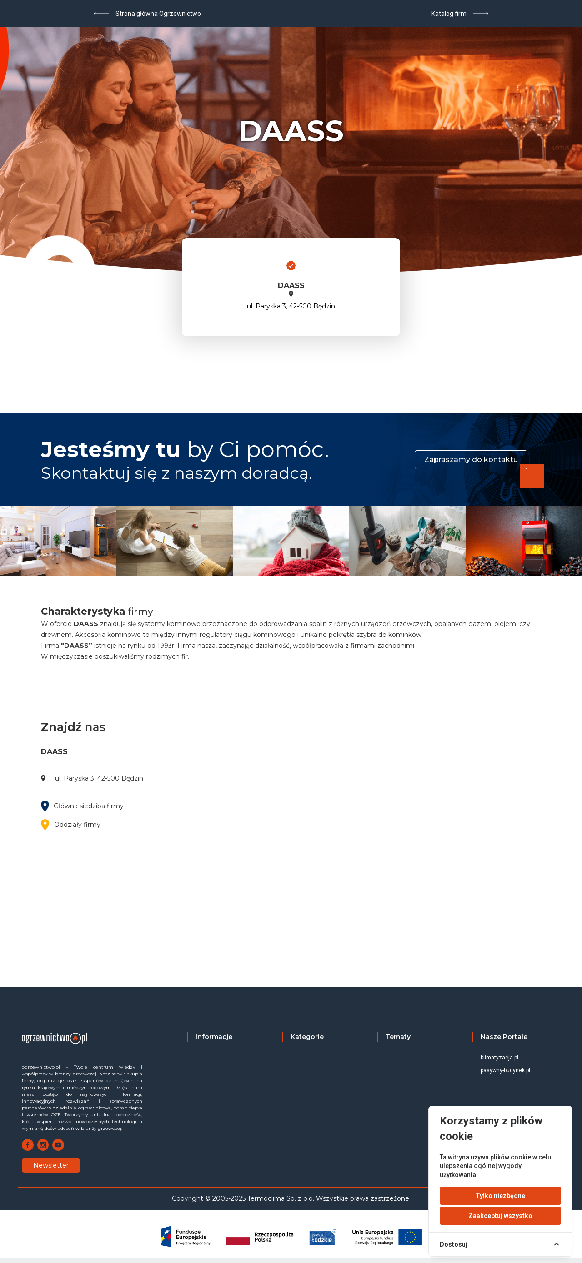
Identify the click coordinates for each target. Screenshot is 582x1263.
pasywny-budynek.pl (505, 1070)
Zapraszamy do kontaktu (471, 459)
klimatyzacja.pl (499, 1057)
